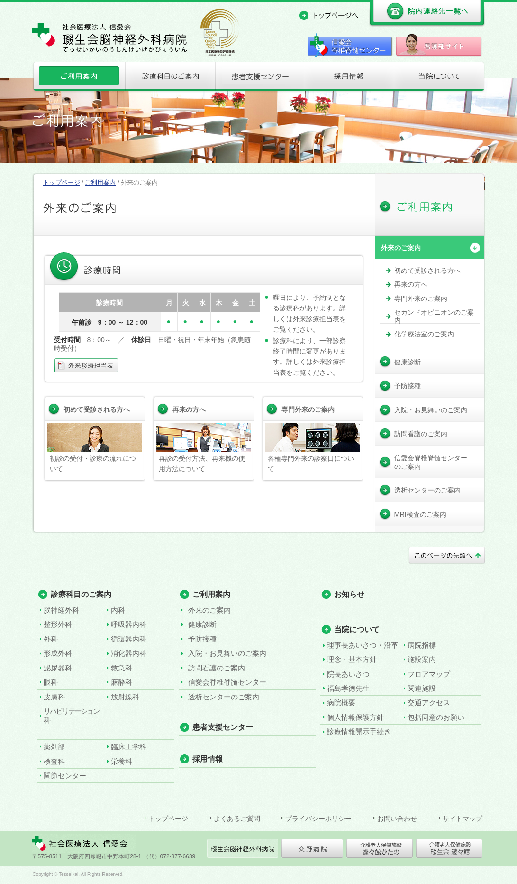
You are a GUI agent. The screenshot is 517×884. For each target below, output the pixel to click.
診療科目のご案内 (169, 78)
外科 (51, 639)
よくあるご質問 (237, 818)
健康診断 (202, 624)
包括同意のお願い (436, 717)
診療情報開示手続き (359, 731)
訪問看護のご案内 (216, 668)
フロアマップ (429, 674)
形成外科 (58, 653)
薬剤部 (54, 747)
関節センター (65, 776)
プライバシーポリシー (318, 818)
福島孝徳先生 (348, 688)
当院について (439, 78)
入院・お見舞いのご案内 (227, 653)
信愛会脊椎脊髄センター (227, 682)
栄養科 (121, 761)
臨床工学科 (128, 747)
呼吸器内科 (128, 624)
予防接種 (202, 639)
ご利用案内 (78, 78)
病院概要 (341, 702)
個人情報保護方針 (355, 717)
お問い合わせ (397, 818)
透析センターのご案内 (223, 697)
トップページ (61, 182)
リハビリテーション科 (71, 715)
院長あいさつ (348, 674)
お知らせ (349, 594)
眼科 (51, 682)
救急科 (121, 668)
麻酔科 (121, 682)
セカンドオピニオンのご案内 (434, 316)
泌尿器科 (58, 668)
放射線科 (125, 697)
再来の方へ (189, 409)
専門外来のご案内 (308, 409)
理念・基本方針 (352, 659)
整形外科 (58, 624)
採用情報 (349, 78)
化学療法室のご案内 (424, 334)
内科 (118, 610)
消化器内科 (128, 653)
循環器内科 (128, 639)
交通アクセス (429, 702)
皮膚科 (54, 697)
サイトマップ (462, 818)
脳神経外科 (61, 610)
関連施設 (422, 688)
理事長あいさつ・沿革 (362, 645)
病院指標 (422, 645)
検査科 (54, 761)
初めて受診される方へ (96, 409)
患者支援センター (259, 78)
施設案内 (422, 659)
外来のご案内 (401, 247)
